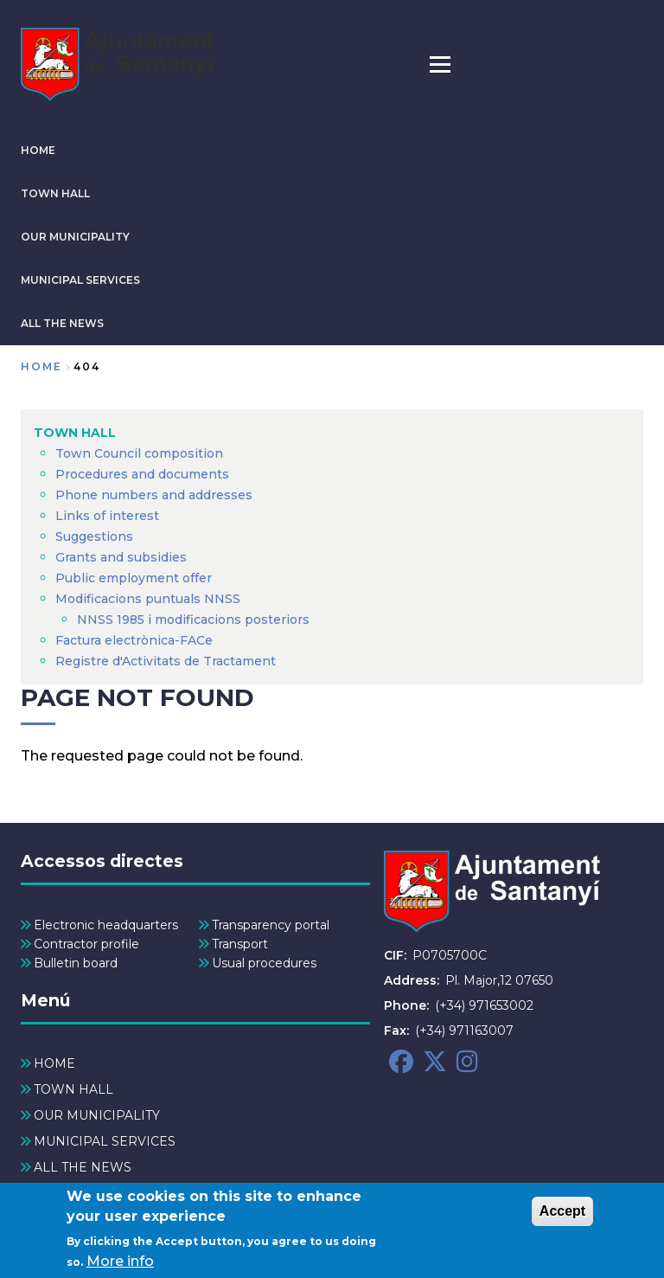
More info (120, 1266)
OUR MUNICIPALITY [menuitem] (97, 1115)
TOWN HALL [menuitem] (75, 432)
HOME (38, 150)
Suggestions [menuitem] (94, 536)
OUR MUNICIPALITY (75, 236)
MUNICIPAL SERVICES (80, 279)
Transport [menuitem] (240, 944)
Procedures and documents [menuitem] (142, 474)
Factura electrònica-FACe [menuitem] (134, 640)
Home (41, 366)
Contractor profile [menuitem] (86, 944)
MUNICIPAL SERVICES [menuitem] (105, 1141)
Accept (562, 1217)
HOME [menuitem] (54, 1063)
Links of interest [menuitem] (107, 515)
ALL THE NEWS (62, 323)
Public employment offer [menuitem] (133, 578)
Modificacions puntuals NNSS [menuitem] (147, 599)
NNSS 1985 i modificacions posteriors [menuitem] (195, 619)
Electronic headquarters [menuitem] (106, 925)
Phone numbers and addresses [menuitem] (153, 495)
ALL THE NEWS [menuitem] (82, 1167)
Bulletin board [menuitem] (76, 963)
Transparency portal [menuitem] (270, 925)
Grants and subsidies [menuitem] (121, 557)
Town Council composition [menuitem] (139, 453)
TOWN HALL (55, 193)
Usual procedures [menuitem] (264, 963)
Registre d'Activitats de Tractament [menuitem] (165, 661)
